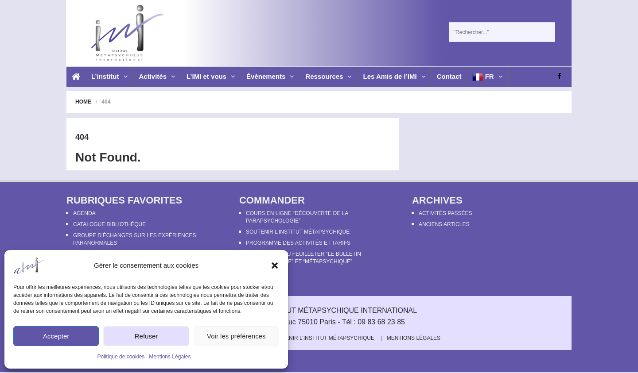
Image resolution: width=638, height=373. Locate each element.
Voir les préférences (236, 336)
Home (83, 102)
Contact (449, 76)
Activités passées (445, 213)
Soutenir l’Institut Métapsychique (298, 232)
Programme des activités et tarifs (298, 243)
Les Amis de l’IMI (394, 76)
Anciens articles (444, 224)
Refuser (146, 336)
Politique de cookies (121, 357)
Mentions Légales (170, 357)
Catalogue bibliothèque (109, 224)
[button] (274, 265)
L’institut (109, 76)
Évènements (270, 76)
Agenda (84, 213)
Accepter (56, 336)
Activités (157, 76)
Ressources (328, 76)
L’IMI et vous (211, 76)
